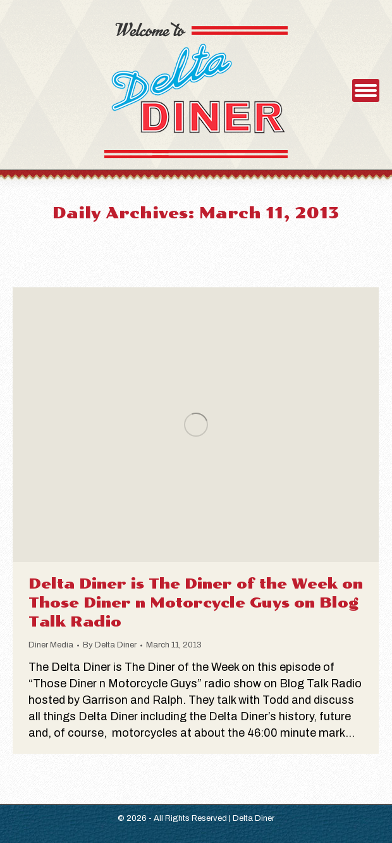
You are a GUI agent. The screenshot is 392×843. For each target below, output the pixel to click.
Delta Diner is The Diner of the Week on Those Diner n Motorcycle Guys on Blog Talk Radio (195, 602)
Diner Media (50, 644)
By (110, 644)
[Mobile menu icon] (365, 90)
